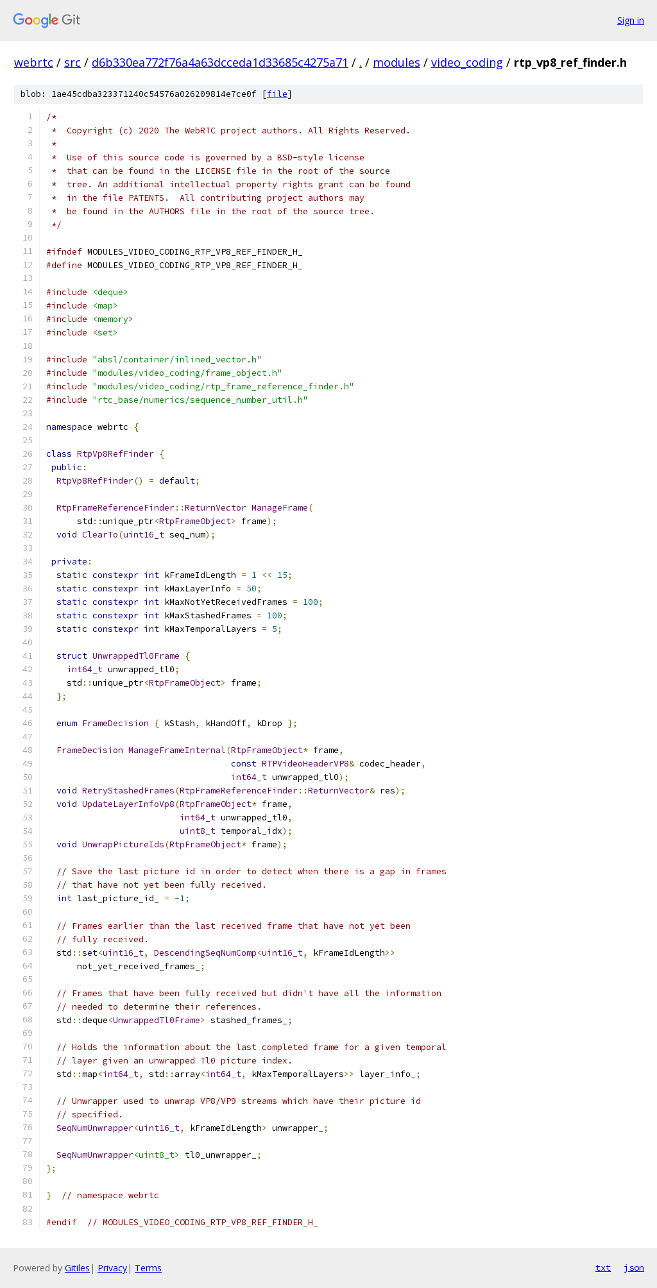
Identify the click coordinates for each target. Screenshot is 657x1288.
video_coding (467, 62)
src (72, 62)
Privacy (112, 1268)
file (277, 94)
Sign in (630, 20)
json (634, 1267)
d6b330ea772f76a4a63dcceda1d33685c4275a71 (220, 62)
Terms (148, 1268)
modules (396, 62)
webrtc (33, 62)
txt (603, 1267)
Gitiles (77, 1268)
